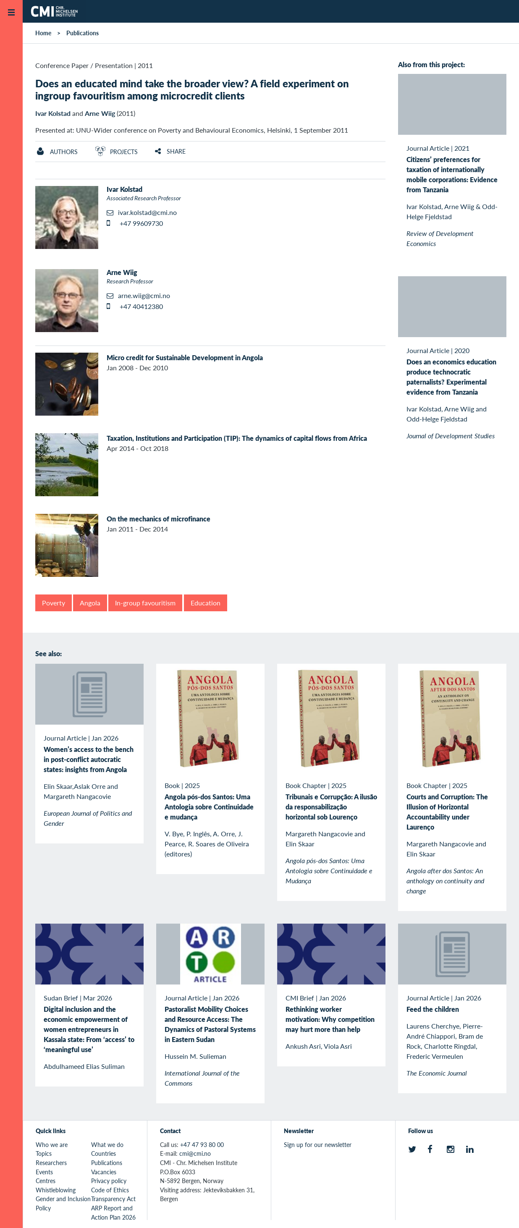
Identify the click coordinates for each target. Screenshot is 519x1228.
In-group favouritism (145, 602)
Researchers (51, 1162)
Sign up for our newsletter (317, 1144)
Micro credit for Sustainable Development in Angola (185, 357)
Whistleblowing (56, 1190)
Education (205, 602)
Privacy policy (108, 1180)
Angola (90, 602)
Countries (103, 1153)
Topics (44, 1153)
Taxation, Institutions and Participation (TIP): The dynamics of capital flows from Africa (237, 438)
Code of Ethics (110, 1190)
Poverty (53, 602)
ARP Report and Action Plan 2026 (113, 1212)
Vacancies (103, 1172)
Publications (82, 33)
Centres (45, 1180)
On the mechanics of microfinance (158, 519)
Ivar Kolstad (53, 113)
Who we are (52, 1144)
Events (44, 1172)
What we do (107, 1144)
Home (43, 33)
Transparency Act (113, 1198)
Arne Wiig (100, 113)
